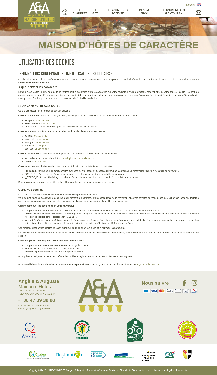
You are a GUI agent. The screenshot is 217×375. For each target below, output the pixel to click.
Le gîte (95, 12)
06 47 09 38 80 (39, 300)
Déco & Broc (144, 12)
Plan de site (182, 370)
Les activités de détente (117, 12)
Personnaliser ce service (87, 158)
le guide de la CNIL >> (148, 264)
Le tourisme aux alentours (173, 12)
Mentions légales (166, 370)
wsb (154, 370)
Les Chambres (80, 12)
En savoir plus (42, 120)
